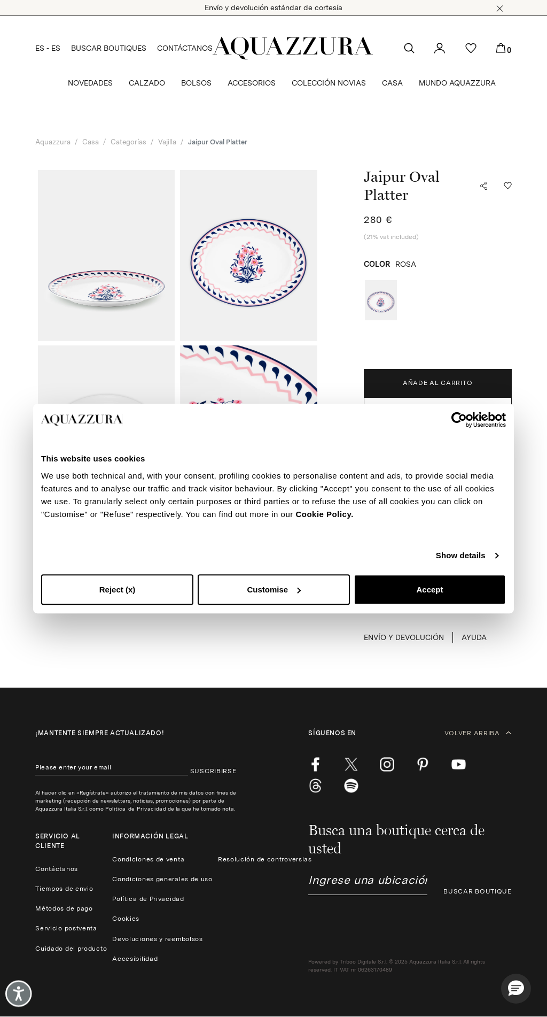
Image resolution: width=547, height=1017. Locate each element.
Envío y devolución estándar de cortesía (273, 7)
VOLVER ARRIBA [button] (478, 733)
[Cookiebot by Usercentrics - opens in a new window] (459, 420)
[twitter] (351, 764)
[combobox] (367, 884)
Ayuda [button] (474, 637)
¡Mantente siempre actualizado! (99, 733)
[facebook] (315, 764)
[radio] (381, 300)
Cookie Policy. (324, 514)
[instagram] (387, 764)
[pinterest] (423, 764)
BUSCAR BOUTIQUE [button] (477, 891)
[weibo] (315, 786)
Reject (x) (117, 589)
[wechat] (351, 786)
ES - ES (47, 48)
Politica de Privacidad (135, 808)
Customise (274, 589)
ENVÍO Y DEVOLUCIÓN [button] (404, 637)
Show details (461, 555)
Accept (429, 589)
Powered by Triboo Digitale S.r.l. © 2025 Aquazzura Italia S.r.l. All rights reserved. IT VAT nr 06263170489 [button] (396, 965)
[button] (500, 8)
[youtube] (458, 764)
